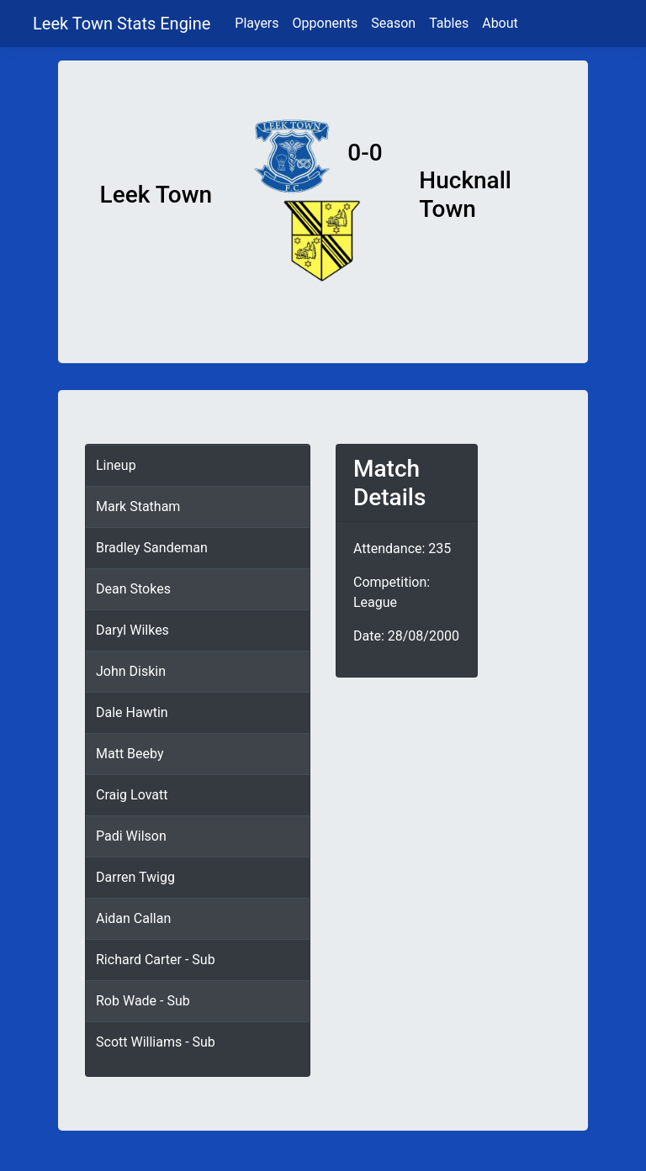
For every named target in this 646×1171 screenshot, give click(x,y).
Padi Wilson (131, 836)
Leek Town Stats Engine (123, 23)
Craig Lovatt (132, 795)
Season (393, 23)
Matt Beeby (130, 754)
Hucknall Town (465, 194)
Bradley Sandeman (152, 548)
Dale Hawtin (132, 712)
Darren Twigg (135, 877)
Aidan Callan (133, 918)
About (500, 23)
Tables (449, 23)
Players (256, 23)
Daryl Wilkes (132, 630)
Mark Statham (138, 506)
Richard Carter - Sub (155, 960)
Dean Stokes (133, 589)
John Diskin (131, 671)
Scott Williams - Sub (155, 1042)
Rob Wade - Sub (143, 1001)
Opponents (325, 23)
